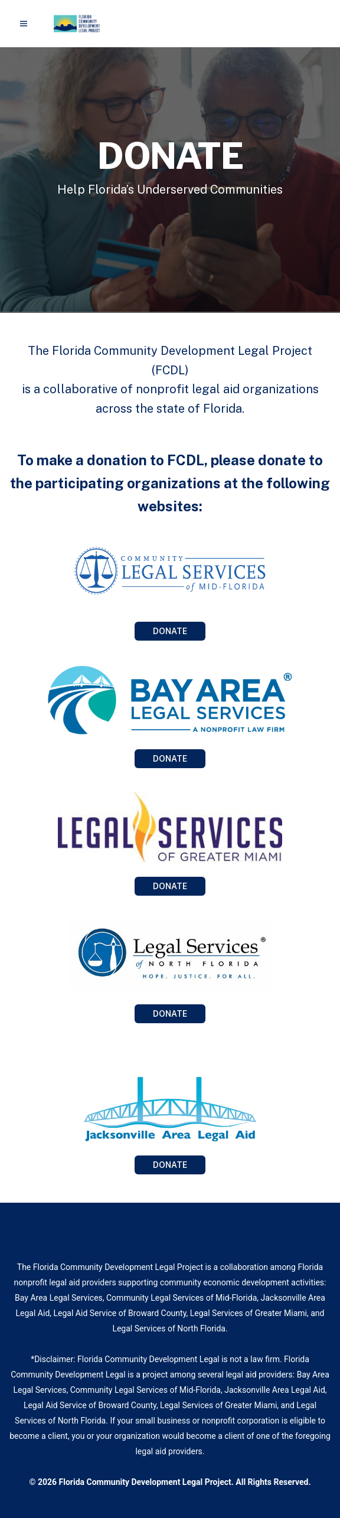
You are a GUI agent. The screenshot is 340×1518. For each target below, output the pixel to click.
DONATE (170, 631)
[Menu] (23, 23)
